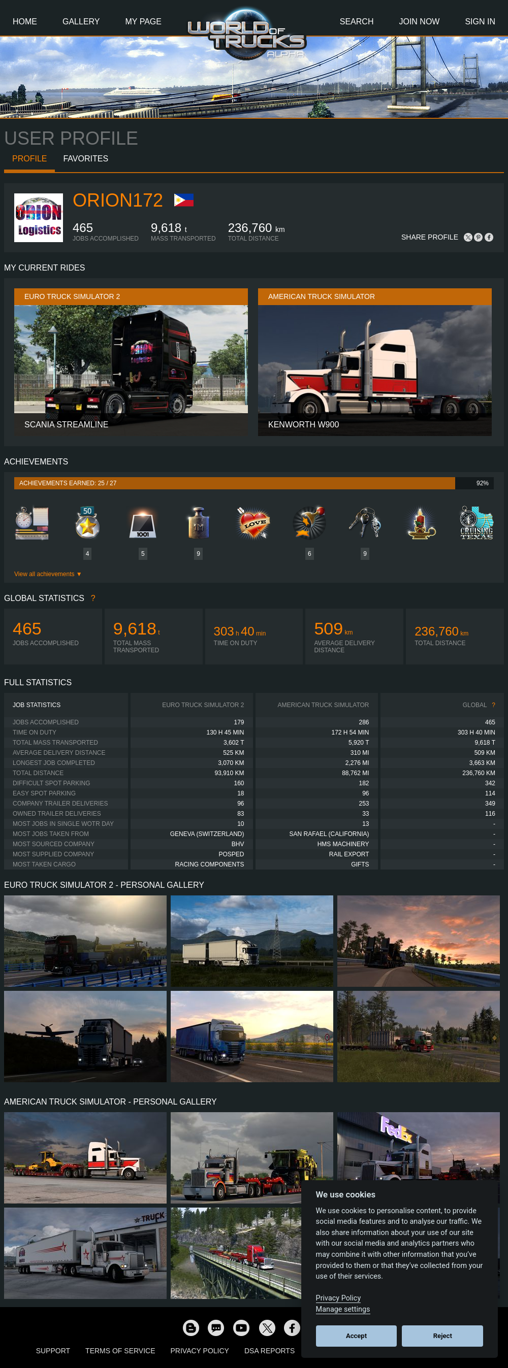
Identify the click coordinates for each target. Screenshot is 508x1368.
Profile (29, 158)
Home (25, 21)
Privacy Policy (200, 1351)
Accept (356, 1336)
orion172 (118, 200)
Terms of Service (120, 1351)
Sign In (480, 21)
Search (357, 21)
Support (53, 1351)
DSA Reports (269, 1351)
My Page (143, 21)
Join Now (419, 21)
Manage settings (343, 1309)
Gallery (81, 21)
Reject (442, 1336)
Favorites (85, 158)
